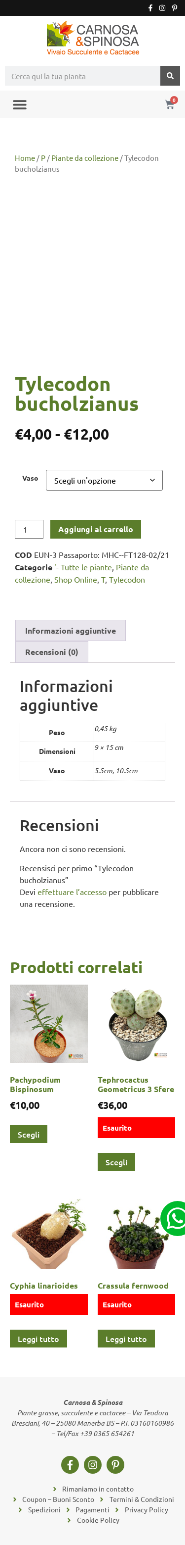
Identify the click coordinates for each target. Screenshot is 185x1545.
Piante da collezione (84, 157)
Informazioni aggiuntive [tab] (70, 630)
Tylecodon (127, 579)
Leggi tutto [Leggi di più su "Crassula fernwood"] (126, 1338)
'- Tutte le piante (83, 567)
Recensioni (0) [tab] (51, 652)
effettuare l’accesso (72, 892)
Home (25, 157)
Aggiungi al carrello (95, 529)
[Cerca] (170, 76)
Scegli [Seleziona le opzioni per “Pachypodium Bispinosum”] (28, 1134)
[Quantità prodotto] (29, 529)
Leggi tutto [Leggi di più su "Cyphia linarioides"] (38, 1338)
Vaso (30, 477)
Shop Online (75, 579)
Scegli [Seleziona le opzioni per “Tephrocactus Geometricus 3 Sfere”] (116, 1161)
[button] (19, 104)
